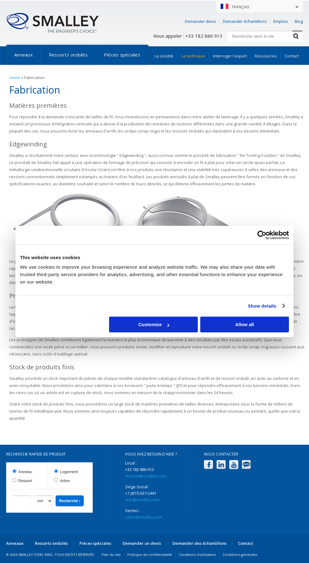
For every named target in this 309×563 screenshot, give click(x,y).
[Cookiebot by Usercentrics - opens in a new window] (262, 235)
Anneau (25, 471)
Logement (69, 471)
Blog (299, 21)
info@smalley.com (142, 499)
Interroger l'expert (230, 56)
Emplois (280, 21)
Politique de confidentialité (149, 554)
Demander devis (200, 21)
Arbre (65, 480)
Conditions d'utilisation (197, 554)
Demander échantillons (245, 21)
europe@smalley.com (145, 476)
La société (163, 56)
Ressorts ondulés (68, 55)
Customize (153, 324)
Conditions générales (239, 554)
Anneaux (23, 55)
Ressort (25, 480)
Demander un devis (142, 543)
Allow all (244, 324)
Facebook (208, 464)
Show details (262, 306)
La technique (193, 56)
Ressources (266, 56)
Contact (292, 56)
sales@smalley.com (143, 517)
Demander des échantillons (199, 543)
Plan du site (111, 554)
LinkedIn (221, 464)
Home (14, 77)
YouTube (234, 464)
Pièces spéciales (122, 55)
